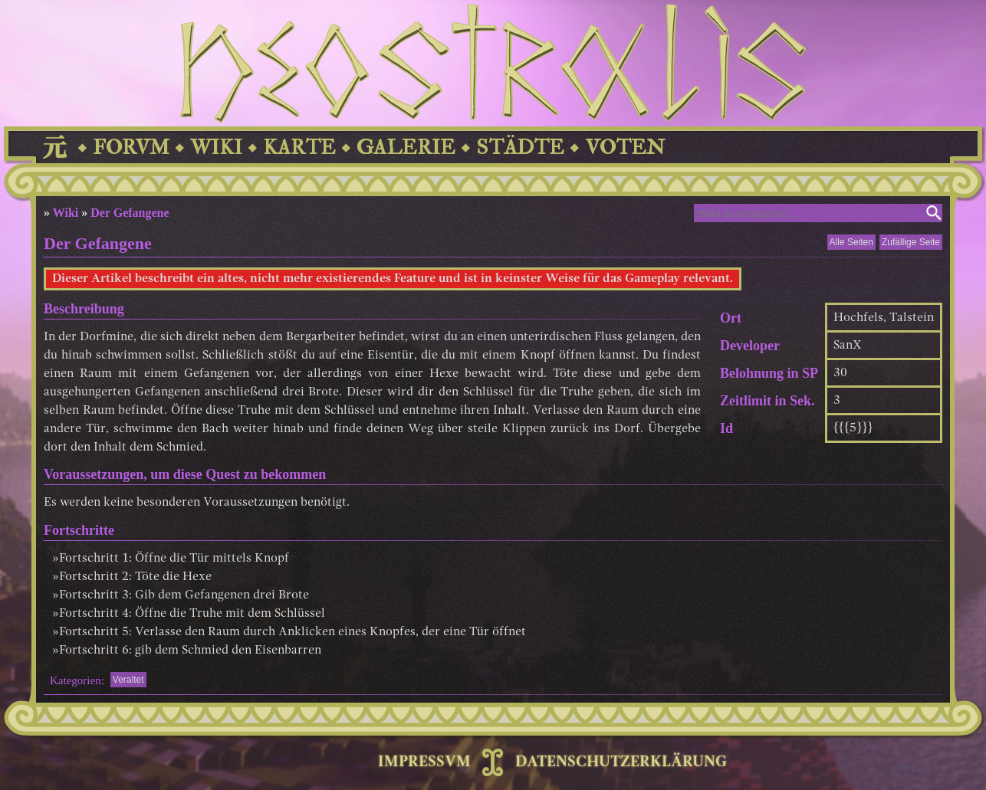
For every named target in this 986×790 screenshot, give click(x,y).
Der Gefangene (129, 212)
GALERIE (406, 147)
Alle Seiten (851, 242)
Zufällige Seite (911, 242)
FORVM (131, 147)
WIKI (216, 147)
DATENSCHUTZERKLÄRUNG (621, 762)
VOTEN (625, 147)
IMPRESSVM (424, 762)
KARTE (299, 147)
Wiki (66, 212)
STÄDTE (520, 147)
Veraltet (128, 679)
